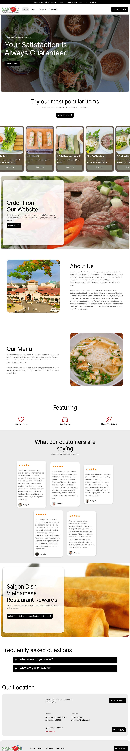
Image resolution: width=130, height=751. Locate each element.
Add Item (41, 167)
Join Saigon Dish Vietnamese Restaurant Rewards (29, 616)
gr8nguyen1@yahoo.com (80, 720)
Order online (119, 9)
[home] (10, 9)
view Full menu (65, 115)
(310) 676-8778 (77, 717)
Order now (118, 730)
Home (25, 9)
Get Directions (117, 700)
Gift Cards (53, 9)
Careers (42, 9)
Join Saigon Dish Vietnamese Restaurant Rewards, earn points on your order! (65, 2)
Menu (33, 9)
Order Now (13, 225)
